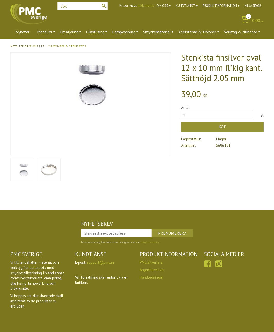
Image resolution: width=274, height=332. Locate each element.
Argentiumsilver (152, 269)
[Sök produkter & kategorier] (82, 6)
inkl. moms (146, 5)
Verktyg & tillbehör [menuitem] (240, 32)
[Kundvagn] (251, 21)
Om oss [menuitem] (162, 6)
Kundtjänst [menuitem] (185, 6)
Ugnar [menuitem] (20, 46)
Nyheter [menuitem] (22, 32)
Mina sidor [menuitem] (253, 6)
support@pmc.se (100, 262)
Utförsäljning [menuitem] (44, 46)
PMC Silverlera (151, 262)
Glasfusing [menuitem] (95, 32)
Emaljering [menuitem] (69, 32)
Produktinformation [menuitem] (220, 6)
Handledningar (151, 277)
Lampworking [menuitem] (123, 32)
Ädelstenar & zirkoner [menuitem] (197, 32)
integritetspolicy (150, 242)
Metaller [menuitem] (44, 32)
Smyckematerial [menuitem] (157, 32)
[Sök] (104, 6)
